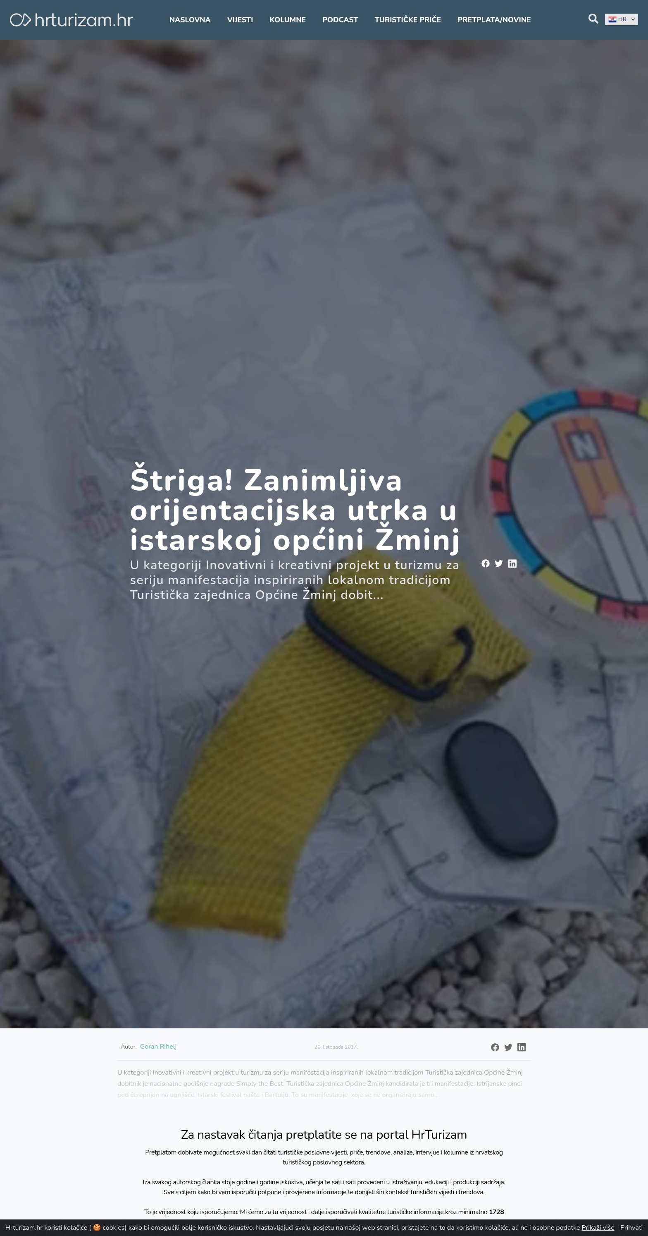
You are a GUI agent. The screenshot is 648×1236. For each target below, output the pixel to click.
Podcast (340, 20)
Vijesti (240, 20)
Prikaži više (598, 1227)
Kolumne (288, 20)
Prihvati (631, 1227)
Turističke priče (408, 20)
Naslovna (190, 20)
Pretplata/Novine (494, 20)
